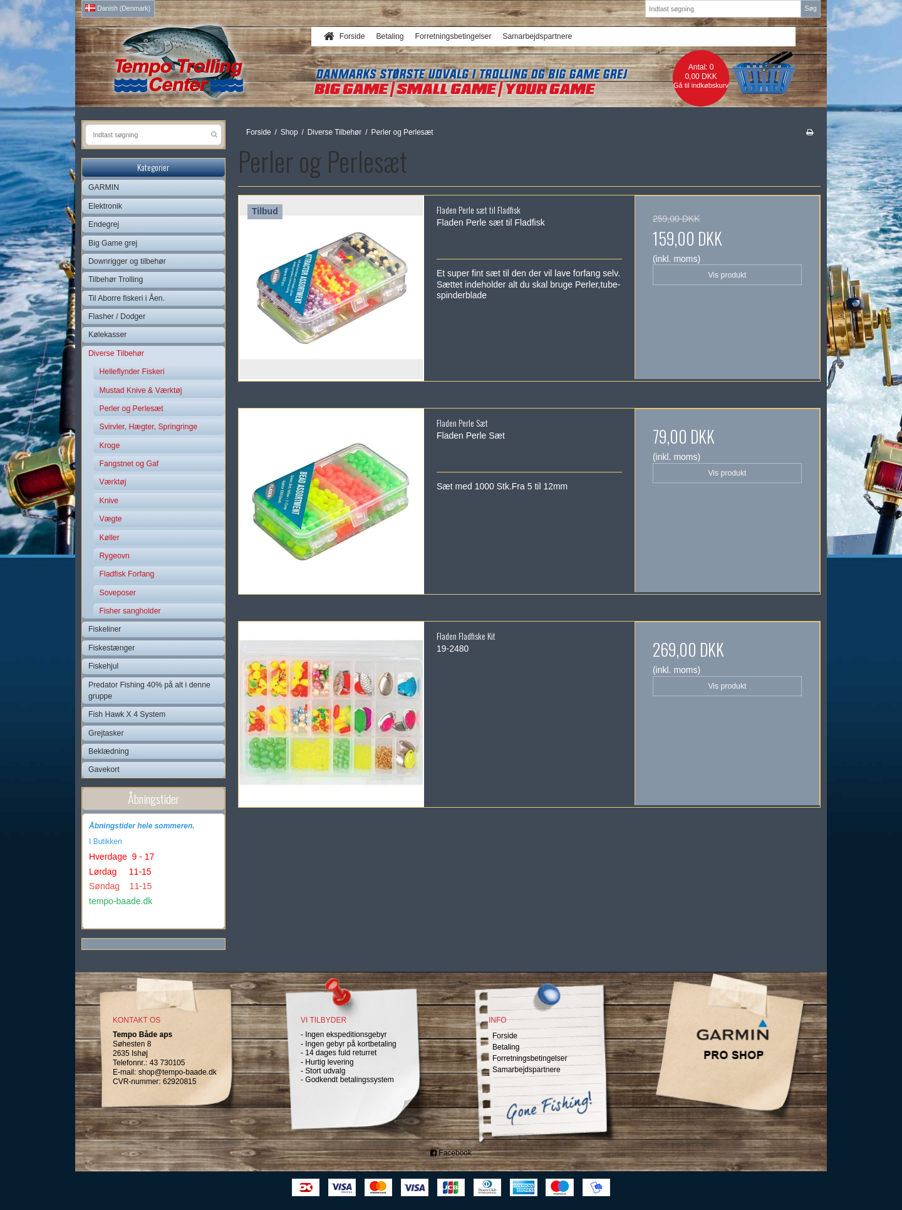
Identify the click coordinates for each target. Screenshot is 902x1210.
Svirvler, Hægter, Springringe (149, 426)
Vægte (111, 518)
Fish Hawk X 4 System (126, 714)
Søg (810, 8)
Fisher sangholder (130, 611)
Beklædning (108, 751)
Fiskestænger (111, 648)
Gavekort (104, 769)
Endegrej (103, 224)
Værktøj (113, 481)
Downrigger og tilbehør (127, 261)
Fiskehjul (103, 666)
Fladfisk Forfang (127, 574)
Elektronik (105, 206)
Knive (109, 500)
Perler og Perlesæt (131, 408)
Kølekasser (107, 334)
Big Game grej (112, 243)
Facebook (451, 1153)
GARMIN (103, 187)
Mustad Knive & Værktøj (141, 390)
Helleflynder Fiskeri (132, 371)
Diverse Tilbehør (116, 353)
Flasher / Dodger (116, 316)
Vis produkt (727, 275)
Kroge (110, 445)
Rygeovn (115, 555)
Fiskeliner (104, 629)
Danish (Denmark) (117, 8)
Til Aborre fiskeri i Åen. (126, 298)
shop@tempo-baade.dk (177, 1072)
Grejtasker (106, 733)
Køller (110, 537)
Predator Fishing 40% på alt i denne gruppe (149, 691)
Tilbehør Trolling (115, 279)
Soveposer (118, 592)
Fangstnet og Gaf (129, 463)
